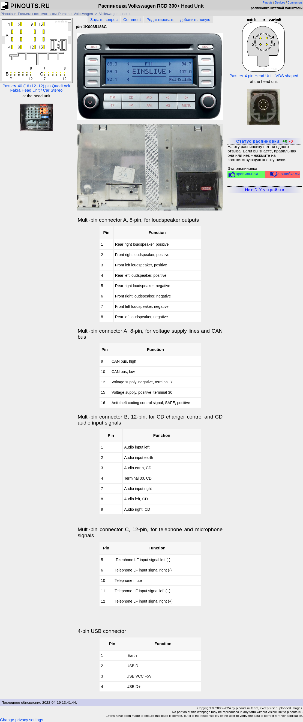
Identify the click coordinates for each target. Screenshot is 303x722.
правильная (243, 174)
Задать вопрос (104, 19)
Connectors (295, 2)
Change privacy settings (21, 720)
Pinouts (267, 2)
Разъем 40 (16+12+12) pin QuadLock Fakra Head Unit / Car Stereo (36, 55)
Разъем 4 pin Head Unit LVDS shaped (263, 48)
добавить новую (195, 19)
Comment (132, 19)
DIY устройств (264, 190)
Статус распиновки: (264, 141)
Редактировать (160, 19)
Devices (280, 2)
